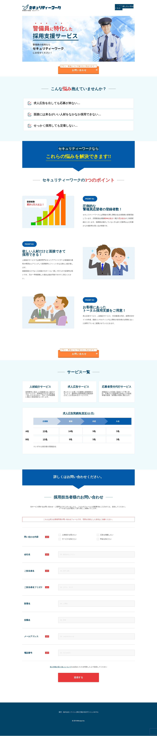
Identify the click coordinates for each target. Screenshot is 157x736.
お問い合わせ (79, 69)
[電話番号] (96, 653)
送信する (78, 677)
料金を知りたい (106, 539)
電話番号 (36, 653)
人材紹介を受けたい (69, 535)
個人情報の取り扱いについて (60, 667)
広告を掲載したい (106, 535)
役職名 (27, 620)
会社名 (36, 555)
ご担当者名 (36, 571)
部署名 (27, 604)
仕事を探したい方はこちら (122, 7)
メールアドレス (36, 637)
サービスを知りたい (69, 539)
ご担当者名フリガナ (36, 587)
